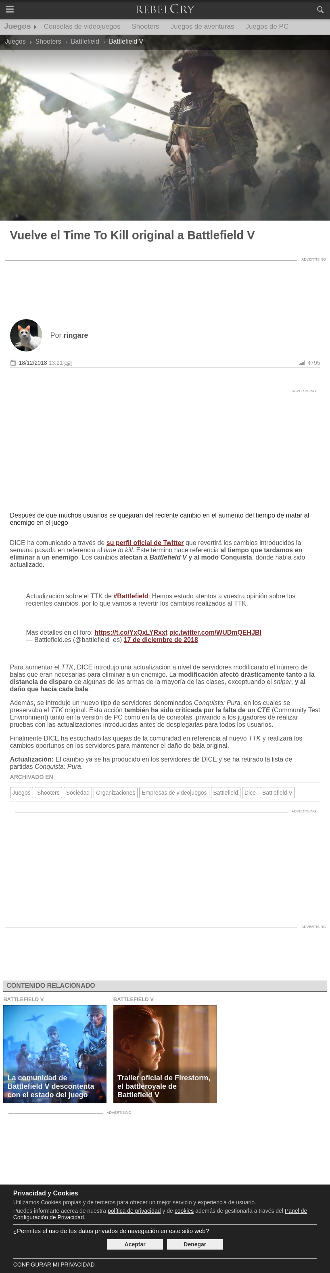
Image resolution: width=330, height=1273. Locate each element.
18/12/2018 (33, 363)
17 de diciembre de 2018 (161, 639)
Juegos (17, 26)
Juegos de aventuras (202, 26)
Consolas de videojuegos (82, 26)
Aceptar (135, 1244)
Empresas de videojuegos (174, 792)
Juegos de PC (266, 26)
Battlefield (225, 792)
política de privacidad (134, 1211)
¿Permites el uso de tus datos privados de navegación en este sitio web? (111, 1230)
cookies (184, 1211)
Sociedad (78, 792)
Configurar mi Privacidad (54, 1264)
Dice (250, 792)
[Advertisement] (165, 283)
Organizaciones (115, 792)
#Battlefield (130, 596)
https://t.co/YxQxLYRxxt (130, 632)
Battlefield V (277, 792)
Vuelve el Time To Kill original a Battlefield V (132, 235)
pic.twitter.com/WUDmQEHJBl (215, 632)
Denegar (195, 1244)
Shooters (145, 26)
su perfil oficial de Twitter (145, 542)
